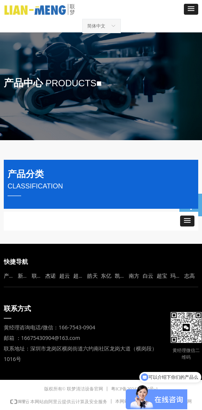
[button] (191, 9)
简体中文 (96, 26)
